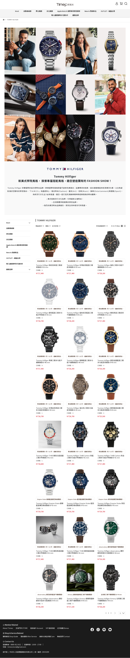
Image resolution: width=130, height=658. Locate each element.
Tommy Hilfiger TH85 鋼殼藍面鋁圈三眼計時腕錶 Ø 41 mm (80, 552)
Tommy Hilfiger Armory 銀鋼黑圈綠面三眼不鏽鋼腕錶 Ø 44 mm (80, 600)
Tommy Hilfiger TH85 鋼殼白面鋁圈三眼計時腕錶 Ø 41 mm (49, 457)
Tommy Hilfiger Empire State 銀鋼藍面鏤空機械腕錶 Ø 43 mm (49, 504)
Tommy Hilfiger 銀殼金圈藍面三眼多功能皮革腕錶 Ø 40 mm (110, 361)
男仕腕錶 (39, 11)
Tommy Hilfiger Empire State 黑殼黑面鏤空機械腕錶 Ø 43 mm (111, 504)
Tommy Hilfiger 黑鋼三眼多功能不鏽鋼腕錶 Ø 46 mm (49, 361)
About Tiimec (8, 628)
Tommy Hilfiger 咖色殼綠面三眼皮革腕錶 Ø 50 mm (49, 266)
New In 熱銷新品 (90, 11)
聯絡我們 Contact (63, 636)
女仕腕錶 (50, 11)
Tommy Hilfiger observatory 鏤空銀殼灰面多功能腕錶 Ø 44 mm (49, 600)
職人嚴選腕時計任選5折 (59, 15)
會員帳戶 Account (36, 628)
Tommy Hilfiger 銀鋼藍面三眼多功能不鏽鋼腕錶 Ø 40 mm (80, 361)
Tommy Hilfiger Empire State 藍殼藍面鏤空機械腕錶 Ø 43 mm (80, 504)
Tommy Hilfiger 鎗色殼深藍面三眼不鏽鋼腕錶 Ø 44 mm (80, 314)
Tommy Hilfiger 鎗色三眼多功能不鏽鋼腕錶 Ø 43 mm (110, 266)
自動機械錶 (27, 11)
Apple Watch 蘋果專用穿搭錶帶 (68, 11)
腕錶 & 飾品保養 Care (47, 636)
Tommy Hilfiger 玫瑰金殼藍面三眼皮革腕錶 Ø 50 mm (80, 266)
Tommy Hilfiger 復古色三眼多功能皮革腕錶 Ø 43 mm (80, 409)
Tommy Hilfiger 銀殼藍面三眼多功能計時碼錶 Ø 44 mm (49, 314)
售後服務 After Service (29, 636)
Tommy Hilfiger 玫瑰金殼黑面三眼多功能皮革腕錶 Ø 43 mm (49, 409)
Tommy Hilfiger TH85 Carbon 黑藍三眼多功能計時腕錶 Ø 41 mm (80, 457)
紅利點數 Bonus (63, 628)
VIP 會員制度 (50, 628)
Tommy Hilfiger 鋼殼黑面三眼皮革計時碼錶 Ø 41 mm (110, 314)
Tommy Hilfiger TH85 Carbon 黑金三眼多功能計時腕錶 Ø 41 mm (110, 457)
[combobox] (40, 226)
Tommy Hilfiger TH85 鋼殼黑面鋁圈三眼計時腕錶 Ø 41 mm (49, 552)
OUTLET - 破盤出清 (108, 11)
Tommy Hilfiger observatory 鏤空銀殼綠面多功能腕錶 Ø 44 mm (110, 552)
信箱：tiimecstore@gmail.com (14, 647)
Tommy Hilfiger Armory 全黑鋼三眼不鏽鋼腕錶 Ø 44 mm (111, 600)
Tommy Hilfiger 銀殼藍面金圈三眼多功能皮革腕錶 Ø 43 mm (110, 409)
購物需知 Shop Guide (10, 636)
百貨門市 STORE (22, 628)
